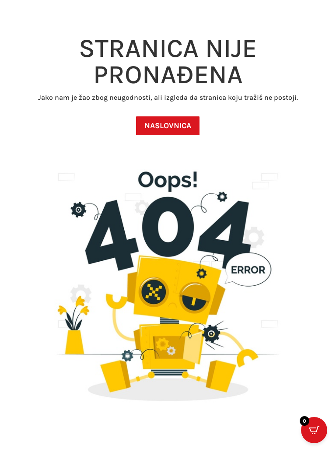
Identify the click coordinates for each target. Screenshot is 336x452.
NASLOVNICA (167, 125)
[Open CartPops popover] (314, 430)
